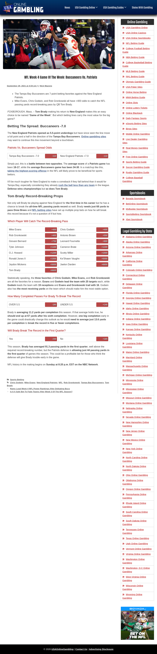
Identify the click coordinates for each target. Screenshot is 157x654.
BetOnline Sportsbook (137, 203)
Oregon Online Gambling (138, 489)
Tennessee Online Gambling (133, 531)
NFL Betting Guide (135, 43)
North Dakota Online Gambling (134, 468)
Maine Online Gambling (137, 352)
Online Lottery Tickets (136, 108)
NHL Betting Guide (135, 76)
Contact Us (81, 649)
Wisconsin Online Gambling (132, 587)
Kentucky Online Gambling (132, 336)
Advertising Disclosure (101, 649)
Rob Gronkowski (72, 382)
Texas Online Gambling (137, 538)
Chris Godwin (16, 382)
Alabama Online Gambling (139, 236)
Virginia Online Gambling (138, 554)
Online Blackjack (134, 113)
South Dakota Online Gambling (134, 522)
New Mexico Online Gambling (133, 442)
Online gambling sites (93, 136)
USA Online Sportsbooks (138, 38)
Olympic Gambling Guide (138, 81)
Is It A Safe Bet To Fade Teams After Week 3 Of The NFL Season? (41, 392)
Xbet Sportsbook (134, 219)
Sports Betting (17, 379)
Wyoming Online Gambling (132, 596)
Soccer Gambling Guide (138, 167)
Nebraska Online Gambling (132, 410)
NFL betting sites (42, 210)
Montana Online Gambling (139, 403)
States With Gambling (142, 7)
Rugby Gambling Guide (137, 172)
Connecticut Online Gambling (133, 277)
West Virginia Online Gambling (134, 579)
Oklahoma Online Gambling (132, 482)
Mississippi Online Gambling (133, 391)
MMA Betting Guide (135, 97)
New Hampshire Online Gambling (135, 424)
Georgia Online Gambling (138, 298)
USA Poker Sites (134, 87)
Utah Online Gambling (137, 543)
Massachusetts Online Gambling (135, 368)
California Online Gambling (132, 263)
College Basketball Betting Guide (137, 64)
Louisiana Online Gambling (132, 345)
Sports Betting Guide (136, 162)
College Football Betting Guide (136, 50)
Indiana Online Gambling (138, 319)
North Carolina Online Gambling (134, 459)
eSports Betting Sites (136, 123)
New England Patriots (47, 382)
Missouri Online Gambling (139, 398)
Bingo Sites (131, 128)
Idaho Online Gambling (137, 308)
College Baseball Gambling (132, 179)
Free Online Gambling (137, 156)
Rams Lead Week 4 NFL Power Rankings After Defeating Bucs (40, 389)
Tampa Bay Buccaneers (92, 382)
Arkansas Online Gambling (132, 254)
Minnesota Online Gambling (132, 382)
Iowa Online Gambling (137, 324)
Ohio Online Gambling (137, 475)
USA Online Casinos (136, 32)
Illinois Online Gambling (138, 313)
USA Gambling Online (86, 8)
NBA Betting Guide (135, 57)
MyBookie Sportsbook (137, 209)
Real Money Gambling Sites (135, 150)
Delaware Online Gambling (132, 286)
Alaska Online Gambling (138, 242)
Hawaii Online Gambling (138, 303)
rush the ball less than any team (76, 185)
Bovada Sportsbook (135, 198)
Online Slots (132, 102)
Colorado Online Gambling (139, 270)
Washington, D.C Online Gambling (136, 570)
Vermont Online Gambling (139, 548)
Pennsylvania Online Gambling (134, 496)
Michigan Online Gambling (139, 375)
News (67, 7)
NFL (61, 382)
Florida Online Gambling (138, 292)
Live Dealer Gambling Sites (134, 141)
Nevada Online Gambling (138, 417)
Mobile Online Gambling (138, 134)
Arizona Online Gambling (138, 247)
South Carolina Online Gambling (135, 514)
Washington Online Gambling (133, 561)
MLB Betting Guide (135, 71)
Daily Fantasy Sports (136, 118)
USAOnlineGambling (62, 649)
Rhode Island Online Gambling (134, 505)
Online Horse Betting (136, 92)
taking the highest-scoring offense (27, 171)
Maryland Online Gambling (132, 359)
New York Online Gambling (132, 450)
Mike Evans (29, 382)
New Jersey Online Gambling (133, 433)
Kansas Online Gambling (138, 329)
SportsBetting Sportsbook (138, 214)
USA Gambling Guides (115, 8)
